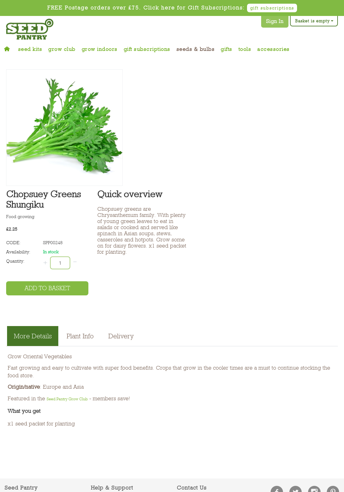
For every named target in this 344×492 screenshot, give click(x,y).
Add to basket (47, 288)
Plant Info (80, 336)
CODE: (13, 242)
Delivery (121, 336)
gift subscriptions (272, 8)
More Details (33, 336)
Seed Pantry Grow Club (67, 399)
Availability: (18, 252)
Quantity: (15, 261)
